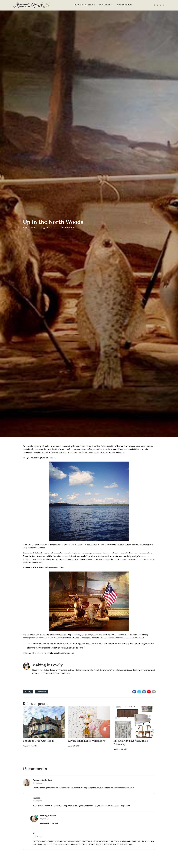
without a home (48, 446)
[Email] (154, 691)
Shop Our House (125, 5)
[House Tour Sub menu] (112, 5)
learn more (140, 670)
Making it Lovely (47, 664)
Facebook (55, 673)
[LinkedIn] (144, 691)
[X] (139, 691)
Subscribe (131, 670)
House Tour (104, 5)
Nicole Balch (75, 670)
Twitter (47, 673)
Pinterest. (66, 673)
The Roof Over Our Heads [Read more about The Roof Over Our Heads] (38, 740)
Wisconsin (41, 692)
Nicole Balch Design (85, 5)
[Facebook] (134, 691)
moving (28, 692)
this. (63, 568)
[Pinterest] (149, 691)
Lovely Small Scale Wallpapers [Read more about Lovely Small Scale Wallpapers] (86, 740)
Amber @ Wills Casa (42, 780)
